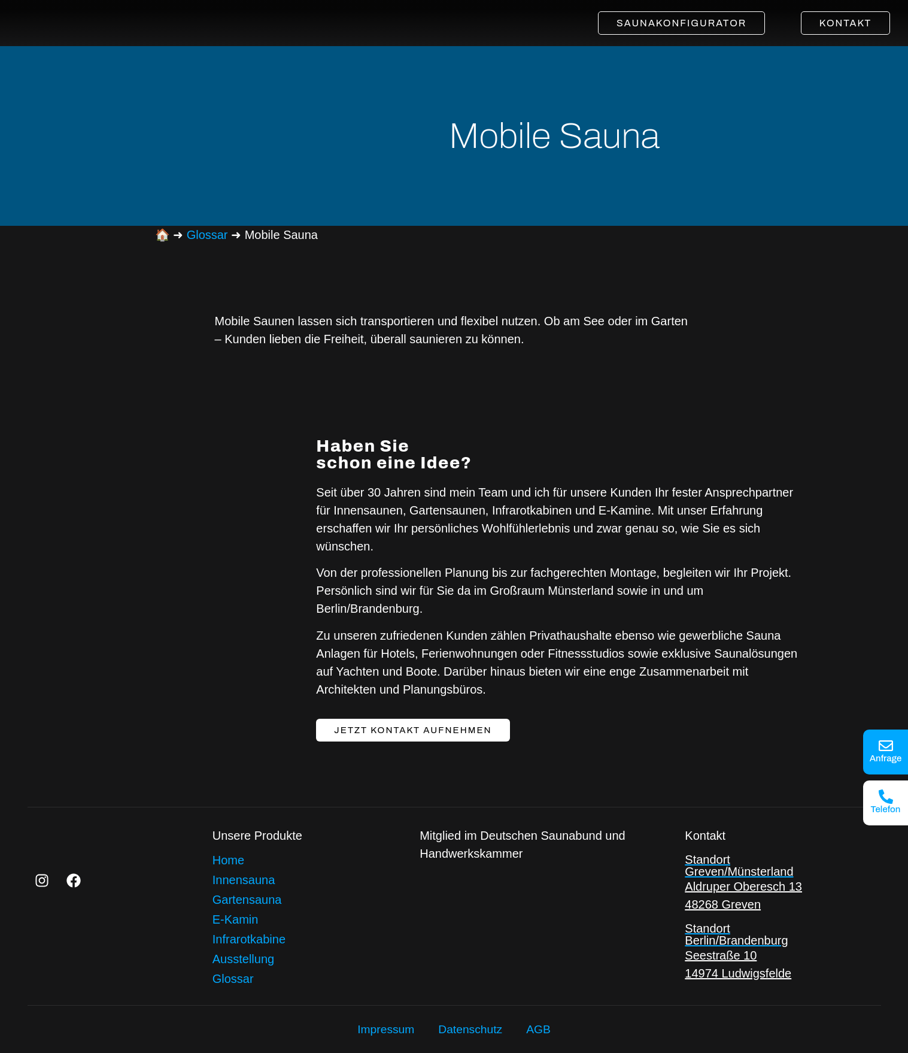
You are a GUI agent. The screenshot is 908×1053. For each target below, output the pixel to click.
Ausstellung (243, 958)
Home (228, 859)
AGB (540, 1029)
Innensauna (243, 879)
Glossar (207, 234)
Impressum (384, 1029)
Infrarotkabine (249, 938)
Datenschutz (471, 1029)
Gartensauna (247, 899)
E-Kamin (235, 918)
